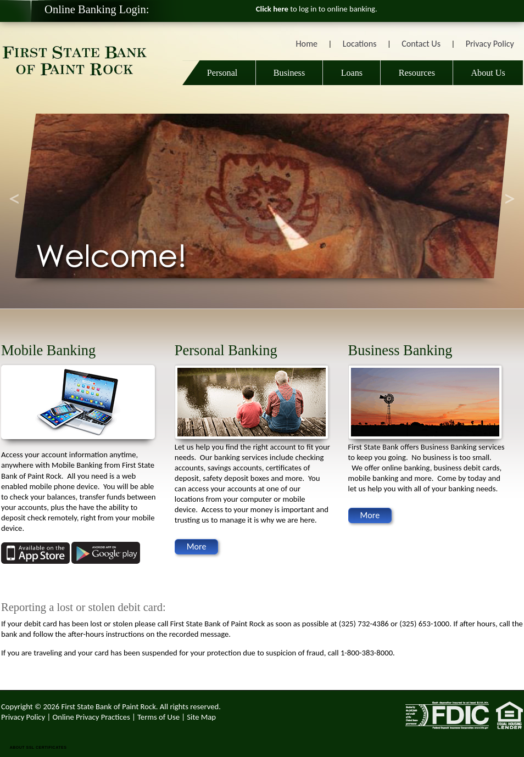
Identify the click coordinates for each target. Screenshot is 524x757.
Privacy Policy (490, 43)
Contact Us (421, 43)
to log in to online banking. (316, 9)
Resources (417, 72)
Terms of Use (158, 717)
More (197, 546)
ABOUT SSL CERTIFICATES (38, 747)
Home (306, 43)
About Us (488, 72)
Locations (360, 43)
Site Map (201, 717)
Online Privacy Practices (91, 717)
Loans (352, 72)
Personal (219, 72)
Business (289, 72)
